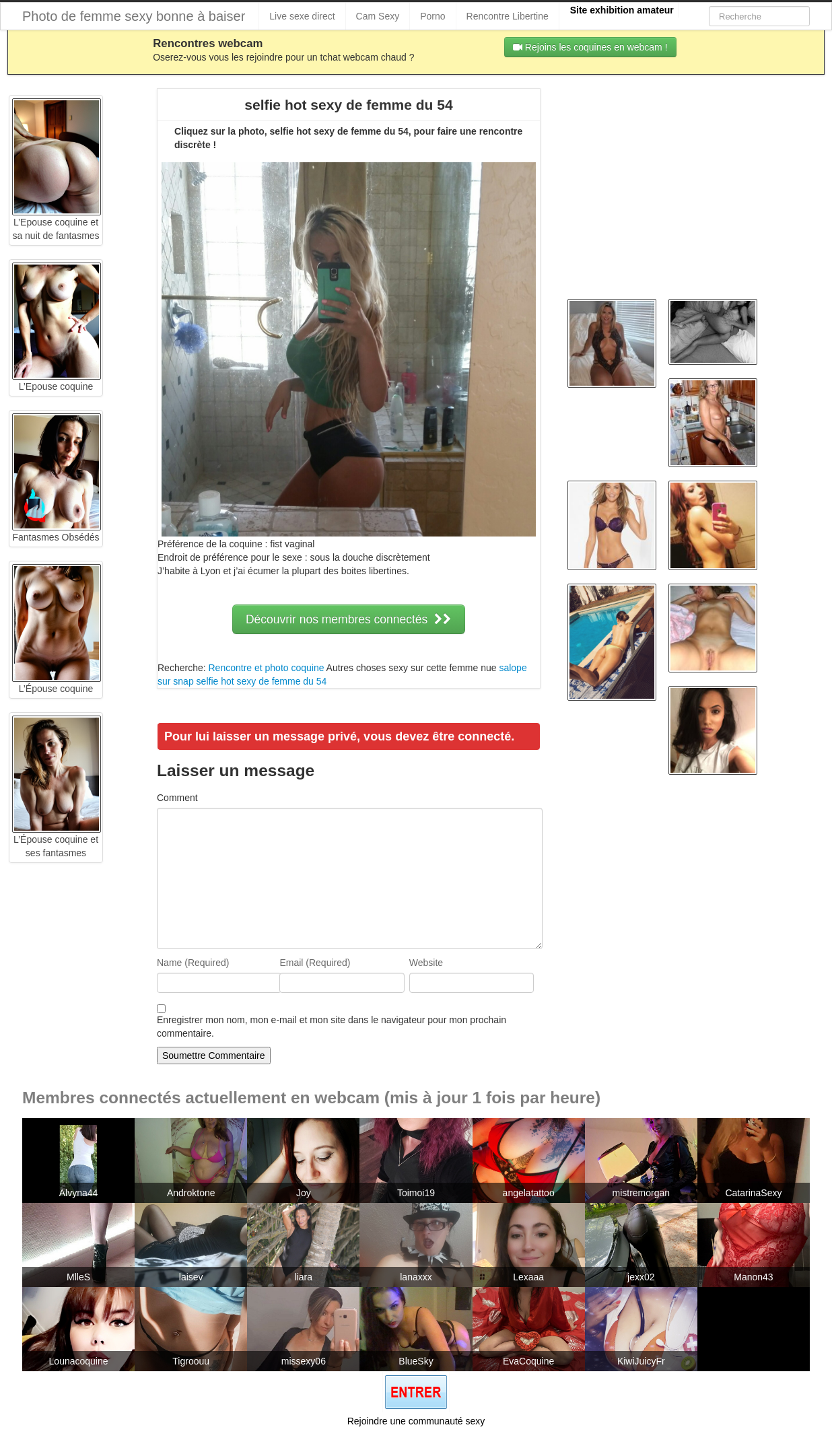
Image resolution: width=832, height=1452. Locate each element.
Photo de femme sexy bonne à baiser (133, 16)
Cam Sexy (378, 16)
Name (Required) (193, 962)
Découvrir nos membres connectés (349, 619)
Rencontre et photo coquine (266, 667)
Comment (177, 797)
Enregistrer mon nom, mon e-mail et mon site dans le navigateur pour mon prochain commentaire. (331, 1026)
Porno (432, 16)
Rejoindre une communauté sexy (416, 1421)
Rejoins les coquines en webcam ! (590, 47)
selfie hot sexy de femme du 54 (262, 681)
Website (426, 962)
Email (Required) (314, 962)
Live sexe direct (302, 16)
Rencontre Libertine (507, 16)
